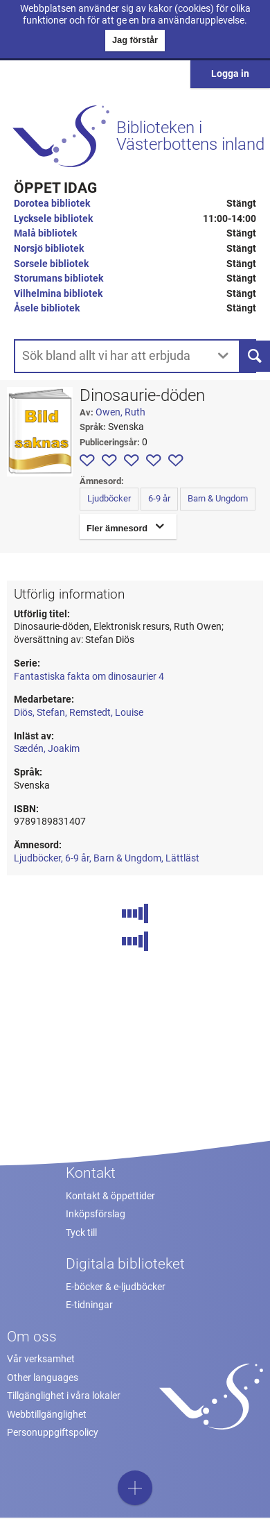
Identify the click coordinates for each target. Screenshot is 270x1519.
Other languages (42, 1378)
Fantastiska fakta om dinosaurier (89, 677)
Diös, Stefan (39, 713)
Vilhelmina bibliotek (58, 294)
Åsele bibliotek (47, 308)
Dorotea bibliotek (52, 203)
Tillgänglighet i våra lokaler (63, 1396)
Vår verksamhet (41, 1359)
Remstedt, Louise (106, 713)
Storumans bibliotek (58, 278)
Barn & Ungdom (218, 498)
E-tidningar (89, 1305)
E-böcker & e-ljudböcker (115, 1287)
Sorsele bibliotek (51, 264)
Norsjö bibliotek (49, 249)
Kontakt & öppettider (110, 1196)
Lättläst (182, 858)
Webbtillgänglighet (47, 1415)
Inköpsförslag (95, 1214)
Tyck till (81, 1233)
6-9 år (159, 498)
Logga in (230, 74)
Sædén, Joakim (47, 749)
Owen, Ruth (120, 412)
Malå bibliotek (45, 233)
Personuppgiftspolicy (52, 1433)
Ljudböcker (109, 498)
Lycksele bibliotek (53, 219)
